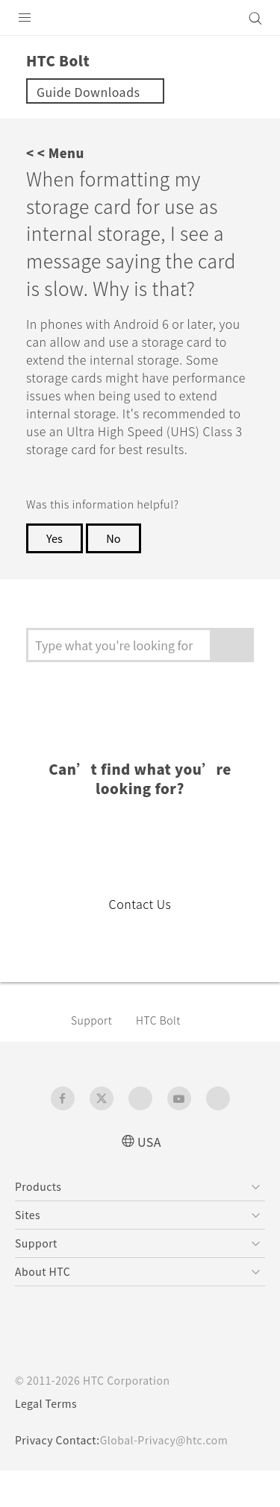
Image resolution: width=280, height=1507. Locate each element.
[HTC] (140, 18)
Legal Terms (49, 1440)
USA (149, 1177)
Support (94, 1056)
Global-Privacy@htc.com (174, 1476)
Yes (55, 574)
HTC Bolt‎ (165, 1056)
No (116, 574)
